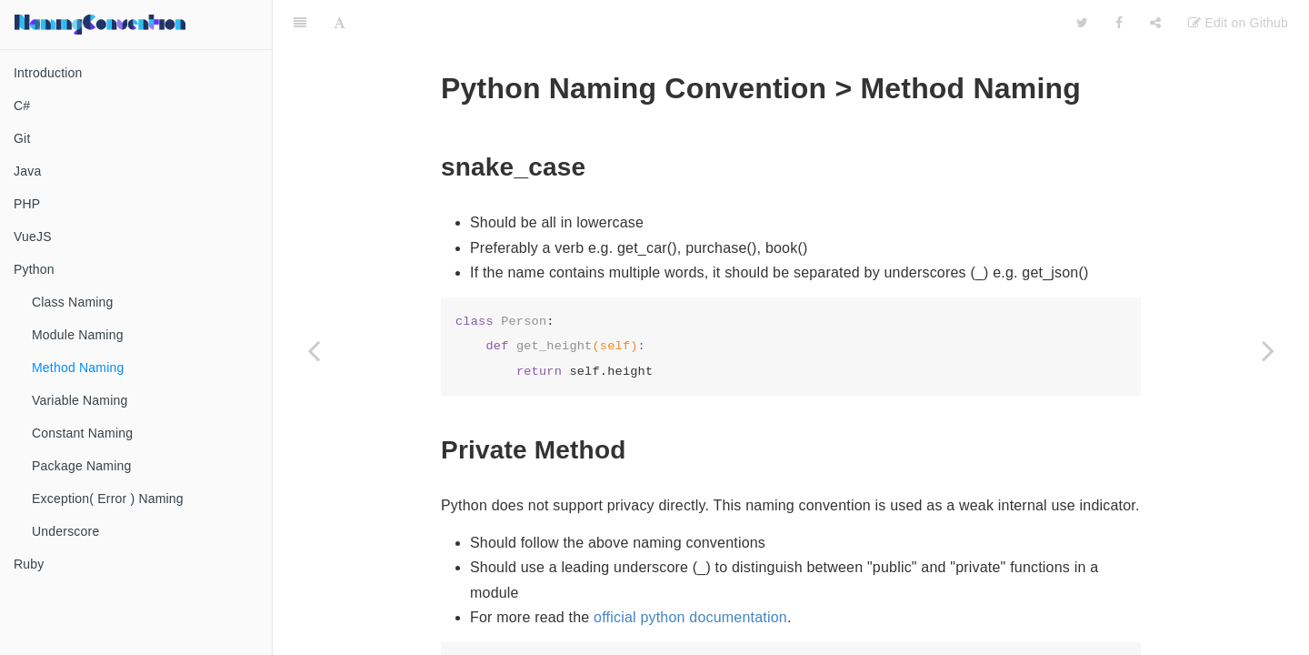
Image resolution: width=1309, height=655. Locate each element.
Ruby (29, 564)
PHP (27, 203)
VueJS (33, 236)
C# (22, 105)
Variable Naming (79, 400)
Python (34, 269)
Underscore (65, 531)
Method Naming (78, 367)
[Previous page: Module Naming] (314, 350)
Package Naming (81, 465)
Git (22, 138)
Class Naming (73, 302)
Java (27, 171)
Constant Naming (82, 433)
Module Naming (78, 335)
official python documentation (690, 601)
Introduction (48, 73)
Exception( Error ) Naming (108, 498)
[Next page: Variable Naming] (1268, 350)
